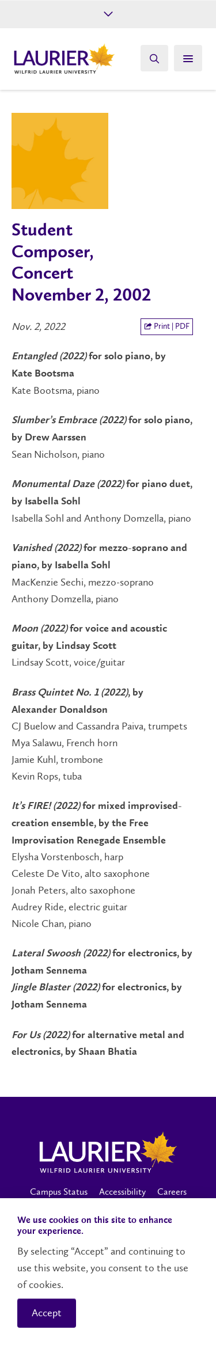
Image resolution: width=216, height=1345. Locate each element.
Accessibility (122, 1191)
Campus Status (59, 1191)
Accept (47, 1312)
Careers (172, 1191)
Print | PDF (167, 326)
